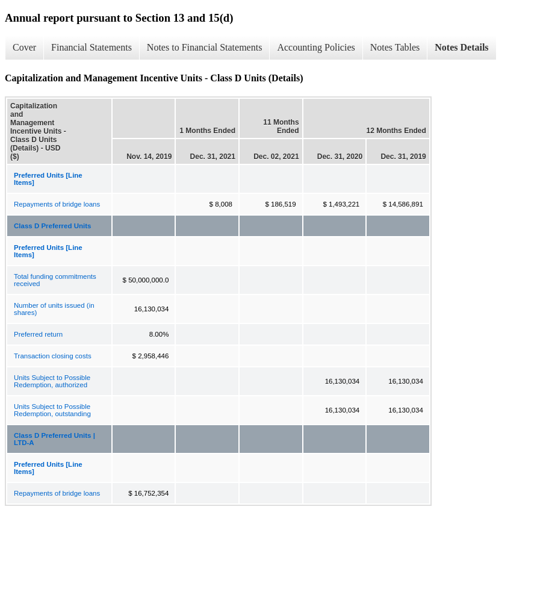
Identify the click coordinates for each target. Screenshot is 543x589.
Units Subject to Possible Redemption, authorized (52, 381)
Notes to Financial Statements (204, 47)
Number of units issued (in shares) (54, 309)
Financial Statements (91, 47)
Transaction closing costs (53, 356)
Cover (24, 47)
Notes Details (461, 47)
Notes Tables (395, 47)
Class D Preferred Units (52, 225)
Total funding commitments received (55, 280)
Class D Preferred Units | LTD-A (54, 439)
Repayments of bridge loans (57, 204)
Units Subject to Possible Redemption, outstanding (52, 410)
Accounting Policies (316, 47)
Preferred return (38, 334)
